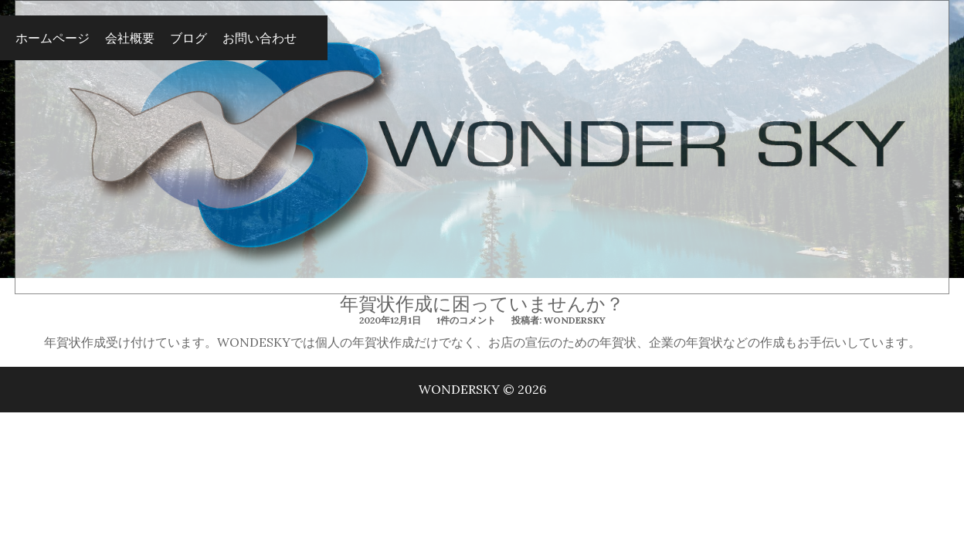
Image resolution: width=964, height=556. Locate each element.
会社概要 (129, 38)
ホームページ (52, 38)
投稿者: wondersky (558, 320)
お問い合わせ (259, 38)
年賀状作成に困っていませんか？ (482, 304)
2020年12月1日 (390, 320)
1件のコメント (466, 320)
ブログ (188, 38)
